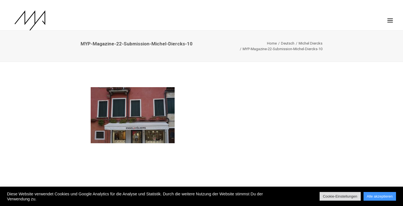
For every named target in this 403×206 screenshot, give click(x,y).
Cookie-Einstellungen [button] (340, 196)
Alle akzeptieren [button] (380, 196)
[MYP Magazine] (25, 20)
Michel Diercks (310, 43)
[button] (390, 17)
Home (272, 43)
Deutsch (287, 43)
